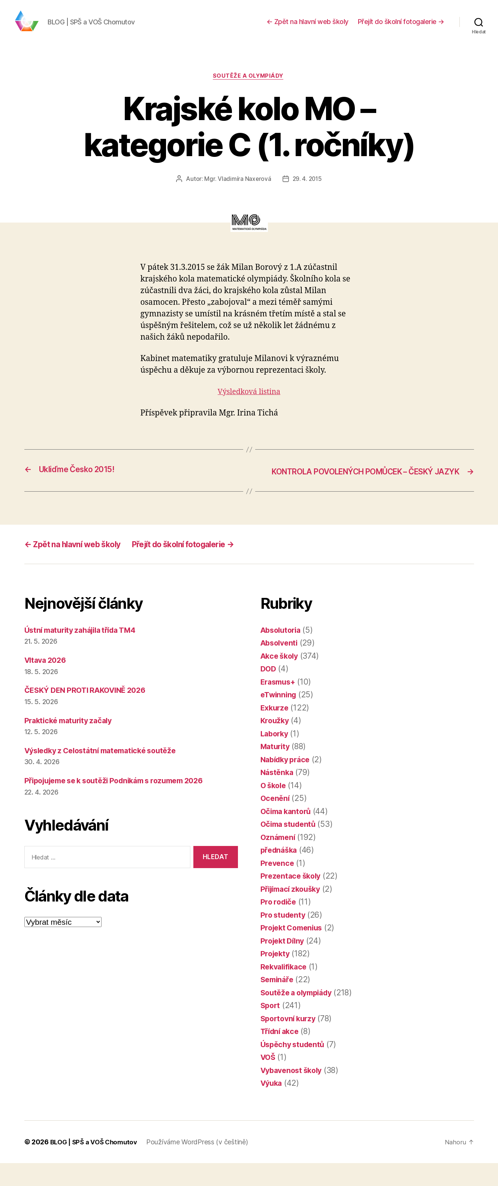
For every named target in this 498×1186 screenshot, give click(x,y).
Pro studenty (284, 937)
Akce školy (281, 678)
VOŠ (268, 1080)
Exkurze (275, 730)
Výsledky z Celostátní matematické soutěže (106, 773)
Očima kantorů (287, 834)
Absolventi (280, 665)
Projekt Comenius (294, 950)
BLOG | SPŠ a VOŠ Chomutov (96, 1165)
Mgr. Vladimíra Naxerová (237, 191)
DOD (268, 691)
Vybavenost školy (294, 1093)
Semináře (278, 1002)
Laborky (275, 756)
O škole (274, 808)
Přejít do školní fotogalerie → (401, 27)
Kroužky (275, 743)
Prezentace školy (292, 898)
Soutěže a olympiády (249, 88)
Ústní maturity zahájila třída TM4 (85, 653)
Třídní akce (281, 1054)
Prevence (278, 886)
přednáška (280, 872)
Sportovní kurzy (290, 1041)
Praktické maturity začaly (71, 743)
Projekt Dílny (284, 963)
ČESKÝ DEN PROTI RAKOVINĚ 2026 (90, 713)
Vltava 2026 (47, 683)
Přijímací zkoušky (293, 912)
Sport (271, 1028)
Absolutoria (282, 653)
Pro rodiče (279, 924)
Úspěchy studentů (294, 1067)
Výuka (272, 1106)
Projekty (276, 976)
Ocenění (275, 821)
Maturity (276, 769)
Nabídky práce (287, 782)
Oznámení (279, 860)
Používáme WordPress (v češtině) (202, 1165)
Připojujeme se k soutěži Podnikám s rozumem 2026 (122, 803)
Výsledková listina (249, 404)
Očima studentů (290, 847)
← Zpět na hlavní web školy (307, 27)
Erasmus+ (279, 704)
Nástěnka (278, 795)
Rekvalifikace (285, 989)
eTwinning (279, 717)
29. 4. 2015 (307, 191)
